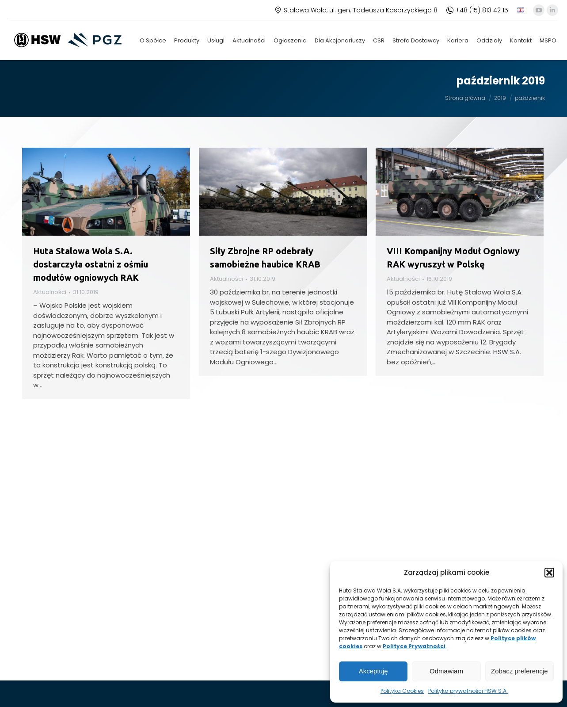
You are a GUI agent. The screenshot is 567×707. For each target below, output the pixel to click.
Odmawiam (446, 671)
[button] (549, 572)
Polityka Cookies (402, 691)
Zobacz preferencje (519, 671)
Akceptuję (373, 671)
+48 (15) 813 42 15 (477, 10)
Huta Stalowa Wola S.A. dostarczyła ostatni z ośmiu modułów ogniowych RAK (90, 264)
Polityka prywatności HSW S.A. (468, 691)
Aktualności (49, 292)
